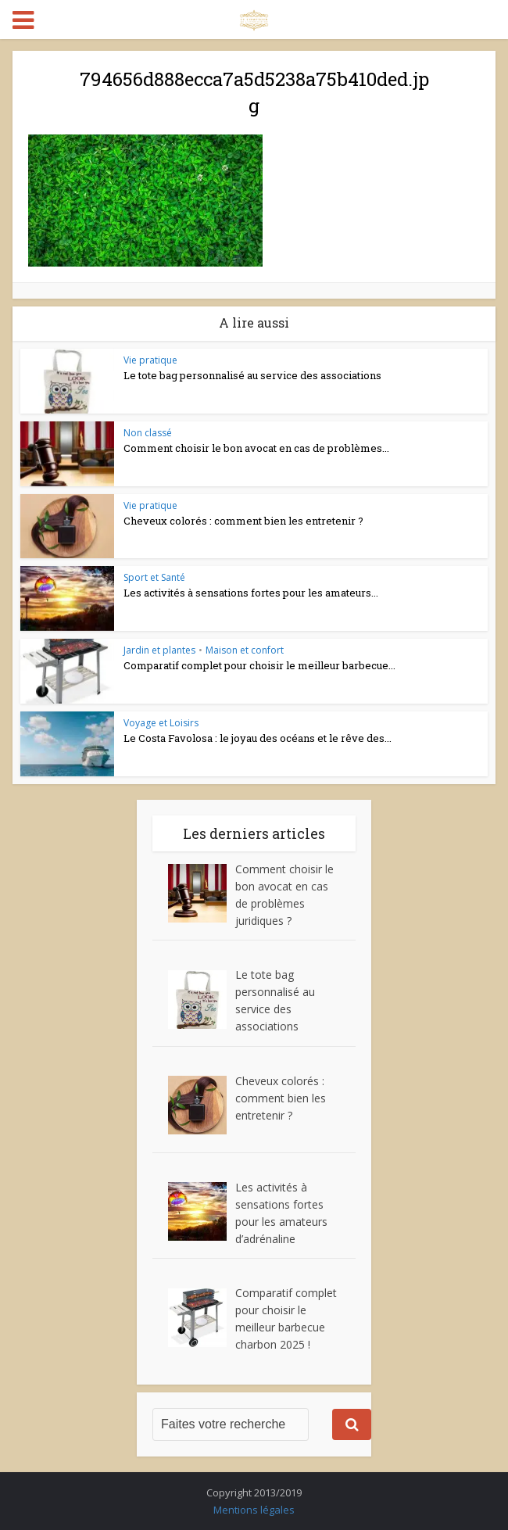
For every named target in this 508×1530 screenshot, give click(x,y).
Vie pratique (150, 360)
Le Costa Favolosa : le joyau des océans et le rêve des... (257, 738)
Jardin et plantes (159, 650)
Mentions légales (254, 1510)
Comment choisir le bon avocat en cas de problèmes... (256, 448)
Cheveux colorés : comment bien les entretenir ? (243, 521)
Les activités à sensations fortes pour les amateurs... (250, 593)
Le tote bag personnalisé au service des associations (252, 375)
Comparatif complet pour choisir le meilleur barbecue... (259, 665)
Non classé (147, 432)
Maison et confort (245, 650)
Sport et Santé (154, 577)
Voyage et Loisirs (161, 722)
